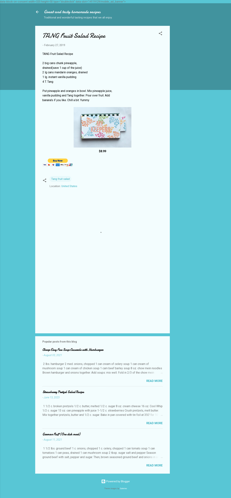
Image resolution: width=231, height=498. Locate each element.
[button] (160, 34)
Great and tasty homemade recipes (72, 12)
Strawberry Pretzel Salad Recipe (63, 392)
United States (69, 186)
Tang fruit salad (60, 179)
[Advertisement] (184, 80)
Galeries (123, 488)
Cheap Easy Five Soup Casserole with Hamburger (72, 350)
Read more (154, 381)
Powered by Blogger (115, 481)
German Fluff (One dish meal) (61, 434)
